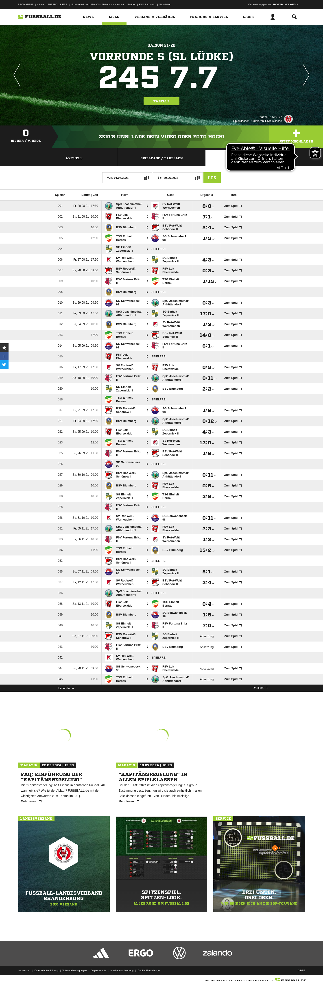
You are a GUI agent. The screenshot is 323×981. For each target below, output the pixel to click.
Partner (131, 4)
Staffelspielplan (249, 158)
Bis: (160, 177)
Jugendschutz (98, 970)
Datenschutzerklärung (46, 970)
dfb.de (40, 4)
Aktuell (74, 158)
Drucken (260, 687)
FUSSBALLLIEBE (57, 4)
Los (212, 178)
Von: (110, 177)
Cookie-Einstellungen (149, 970)
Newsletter (165, 4)
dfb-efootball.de (79, 4)
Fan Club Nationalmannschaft (107, 4)
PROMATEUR (25, 4)
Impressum (24, 970)
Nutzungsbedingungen (74, 970)
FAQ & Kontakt (147, 4)
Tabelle (161, 101)
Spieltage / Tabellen (161, 158)
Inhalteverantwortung (121, 970)
